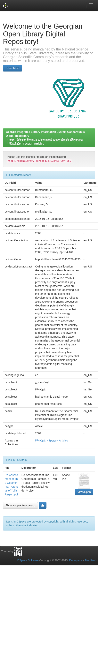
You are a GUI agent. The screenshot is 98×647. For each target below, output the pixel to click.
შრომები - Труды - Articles (26, 143)
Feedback (91, 560)
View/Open (84, 491)
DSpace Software (28, 560)
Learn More (12, 68)
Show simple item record (20, 505)
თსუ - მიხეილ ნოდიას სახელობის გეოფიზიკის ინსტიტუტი (46, 139)
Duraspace (75, 560)
